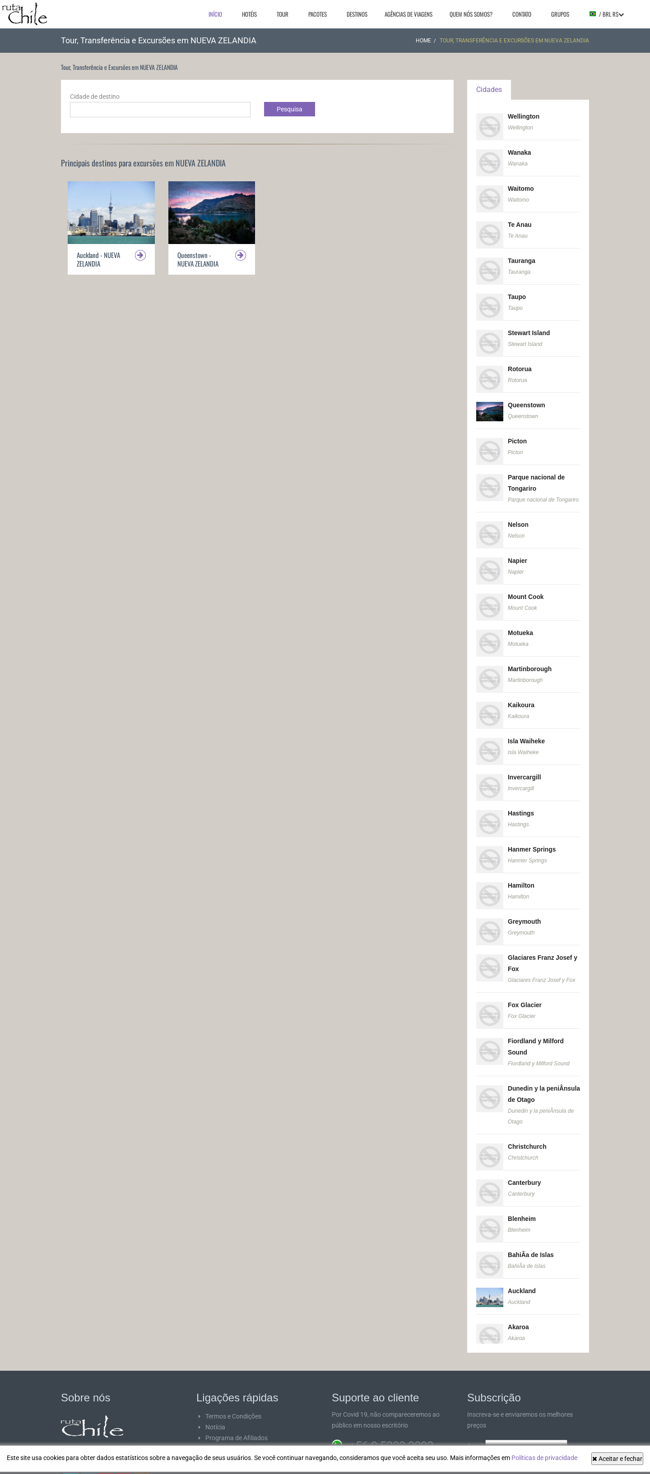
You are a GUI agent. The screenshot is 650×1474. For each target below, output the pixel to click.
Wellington (524, 116)
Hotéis (249, 13)
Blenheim (522, 1203)
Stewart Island (529, 330)
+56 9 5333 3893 (391, 1429)
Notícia (215, 1410)
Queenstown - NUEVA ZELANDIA (197, 259)
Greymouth (525, 911)
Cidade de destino (95, 96)
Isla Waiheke (527, 733)
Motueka (521, 626)
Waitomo (521, 187)
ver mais (113, 1442)
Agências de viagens (408, 13)
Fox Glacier (525, 993)
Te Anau (520, 223)
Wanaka (519, 152)
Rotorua (520, 365)
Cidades (489, 89)
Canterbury (525, 1168)
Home (423, 40)
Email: (517, 1429)
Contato (521, 13)
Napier (518, 554)
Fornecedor (221, 1432)
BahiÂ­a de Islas (531, 1239)
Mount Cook (526, 590)
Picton (517, 437)
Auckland (522, 1275)
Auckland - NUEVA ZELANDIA (98, 259)
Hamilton (521, 875)
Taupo (517, 294)
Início (215, 13)
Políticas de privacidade (544, 1457)
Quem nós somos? (471, 13)
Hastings (521, 804)
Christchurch (527, 1132)
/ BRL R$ (606, 13)
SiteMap (216, 1442)
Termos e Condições (233, 1399)
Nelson (518, 519)
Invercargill (525, 768)
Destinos (357, 13)
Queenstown (527, 401)
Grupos (560, 13)
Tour (282, 13)
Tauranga (522, 259)
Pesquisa (289, 109)
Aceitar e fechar (617, 1458)
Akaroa (518, 1310)
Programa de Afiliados (236, 1421)
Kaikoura (521, 697)
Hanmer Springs (532, 839)
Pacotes (317, 13)
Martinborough (530, 661)
